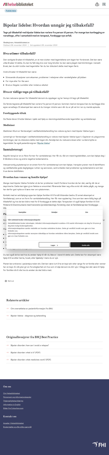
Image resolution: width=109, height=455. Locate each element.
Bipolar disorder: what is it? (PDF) (25, 352)
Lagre (54, 245)
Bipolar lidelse (43, 143)
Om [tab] (86, 212)
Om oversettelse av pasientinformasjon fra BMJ (32, 308)
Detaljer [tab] (55, 212)
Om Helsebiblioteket (11, 393)
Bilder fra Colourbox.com (13, 408)
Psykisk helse (11, 10)
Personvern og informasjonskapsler (17, 397)
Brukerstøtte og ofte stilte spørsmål (17, 427)
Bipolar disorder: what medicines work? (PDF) (31, 359)
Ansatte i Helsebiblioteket (13, 423)
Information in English (11, 404)
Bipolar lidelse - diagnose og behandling (28, 315)
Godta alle (86, 245)
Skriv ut (11, 281)
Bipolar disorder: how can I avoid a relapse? (30, 345)
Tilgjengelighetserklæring (13, 401)
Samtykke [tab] (22, 212)
